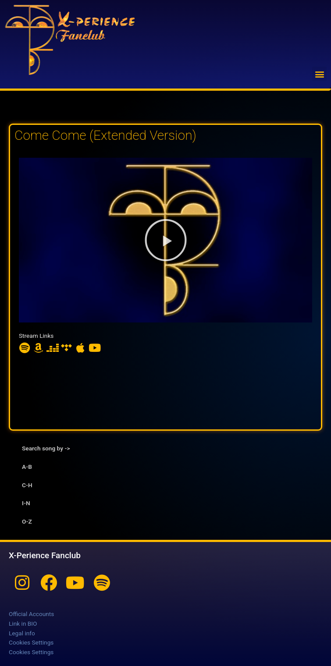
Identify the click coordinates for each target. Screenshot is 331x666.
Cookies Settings (31, 642)
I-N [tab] (26, 503)
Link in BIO (23, 623)
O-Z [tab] (27, 521)
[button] (319, 74)
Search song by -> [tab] (46, 448)
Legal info (22, 633)
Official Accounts (31, 613)
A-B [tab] (27, 466)
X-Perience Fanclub (45, 555)
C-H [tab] (27, 485)
